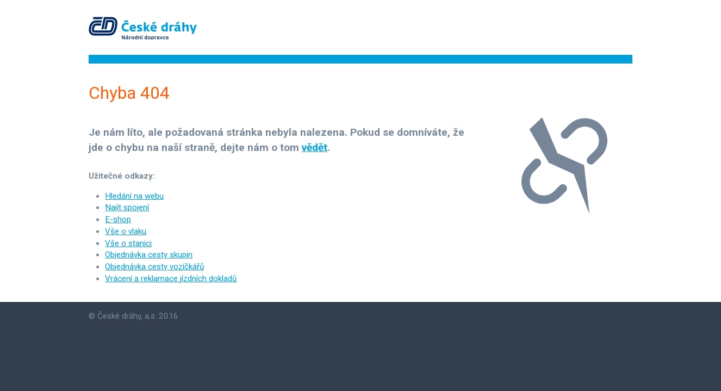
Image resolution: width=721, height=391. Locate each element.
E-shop (118, 219)
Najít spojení (127, 207)
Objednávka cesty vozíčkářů (154, 267)
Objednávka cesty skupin (148, 255)
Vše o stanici (128, 243)
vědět (314, 147)
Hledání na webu (134, 196)
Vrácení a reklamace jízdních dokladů (171, 278)
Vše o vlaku (125, 231)
